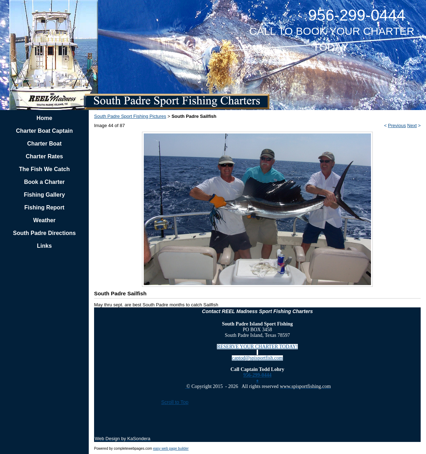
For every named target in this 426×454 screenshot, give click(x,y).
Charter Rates (44, 156)
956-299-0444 (257, 375)
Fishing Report (44, 207)
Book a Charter (44, 182)
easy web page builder (171, 448)
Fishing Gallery (44, 195)
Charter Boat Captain (44, 131)
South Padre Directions (44, 233)
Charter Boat (44, 144)
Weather (44, 220)
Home (44, 118)
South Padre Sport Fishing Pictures (130, 116)
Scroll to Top (175, 402)
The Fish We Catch (44, 169)
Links (44, 246)
